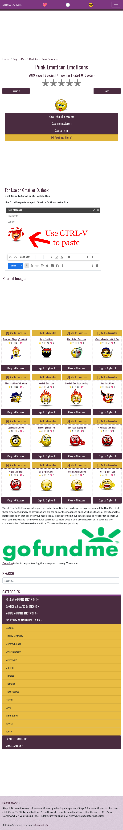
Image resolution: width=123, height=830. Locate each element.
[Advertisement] (61, 33)
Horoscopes (12, 691)
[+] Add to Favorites (16, 333)
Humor (9, 699)
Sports (9, 723)
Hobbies (10, 683)
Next (107, 91)
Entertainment (13, 651)
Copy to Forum (62, 131)
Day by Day (19, 59)
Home (5, 59)
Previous (16, 91)
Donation (7, 563)
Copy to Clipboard (16, 368)
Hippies (10, 675)
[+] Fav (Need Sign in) (61, 138)
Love (8, 707)
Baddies (33, 59)
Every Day (11, 659)
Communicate (13, 643)
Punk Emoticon (50, 59)
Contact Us (41, 824)
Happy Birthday (14, 635)
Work (9, 731)
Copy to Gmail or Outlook (61, 116)
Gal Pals (10, 667)
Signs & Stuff (13, 715)
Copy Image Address (62, 123)
